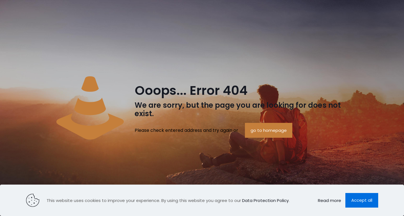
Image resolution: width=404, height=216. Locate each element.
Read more (329, 200)
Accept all (361, 200)
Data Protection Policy (265, 200)
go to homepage (269, 130)
